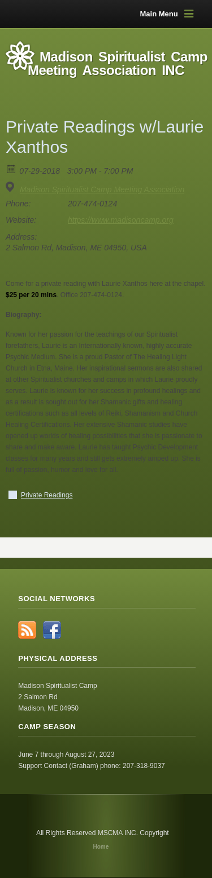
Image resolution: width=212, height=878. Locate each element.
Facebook (52, 630)
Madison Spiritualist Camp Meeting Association (102, 189)
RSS (27, 630)
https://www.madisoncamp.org (121, 219)
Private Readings (46, 495)
